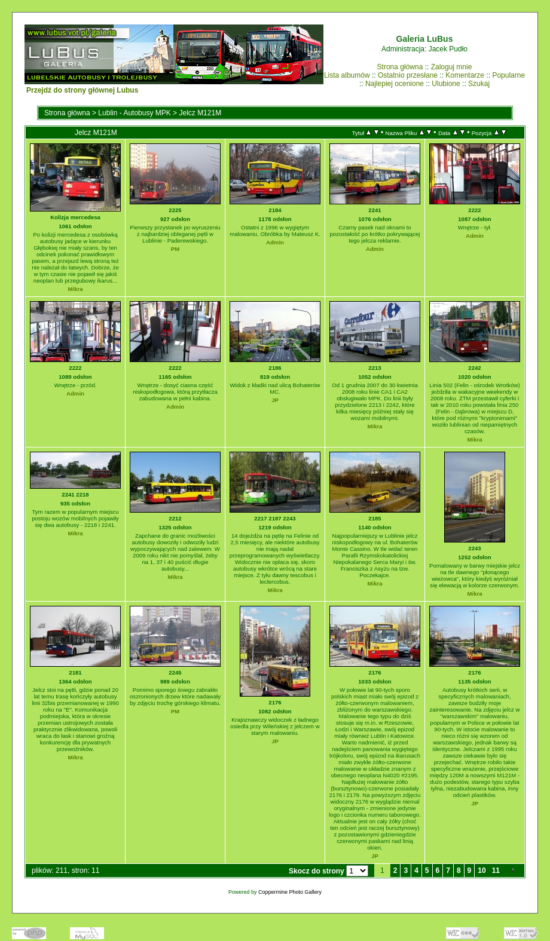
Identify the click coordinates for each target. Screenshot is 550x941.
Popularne (508, 75)
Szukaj (479, 83)
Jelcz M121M (200, 113)
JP (275, 400)
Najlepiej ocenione (394, 83)
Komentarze (464, 75)
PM (175, 249)
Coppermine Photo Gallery (290, 892)
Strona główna (400, 67)
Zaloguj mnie (451, 67)
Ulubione (446, 83)
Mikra (75, 289)
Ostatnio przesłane (408, 75)
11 (496, 870)
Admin (275, 242)
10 (481, 870)
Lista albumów (347, 75)
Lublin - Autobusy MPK (134, 113)
